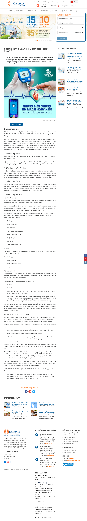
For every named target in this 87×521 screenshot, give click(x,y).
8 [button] (49, 40)
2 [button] (37, 40)
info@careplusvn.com (73, 460)
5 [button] (43, 40)
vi (73, 2)
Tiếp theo (62, 38)
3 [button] (39, 40)
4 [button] (41, 40)
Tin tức (71, 11)
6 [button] (45, 40)
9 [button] (50, 40)
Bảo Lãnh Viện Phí (54, 11)
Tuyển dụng (56, 2)
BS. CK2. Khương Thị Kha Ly (75, 107)
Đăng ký (73, 6)
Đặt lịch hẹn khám (16, 124)
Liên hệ (64, 2)
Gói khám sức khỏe (19, 11)
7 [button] (47, 40)
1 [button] (36, 40)
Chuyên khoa (10, 11)
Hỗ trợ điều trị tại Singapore (31, 11)
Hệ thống (46, 2)
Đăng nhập (65, 6)
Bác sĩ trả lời (64, 11)
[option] (43, 26)
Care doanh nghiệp (44, 11)
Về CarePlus (37, 2)
